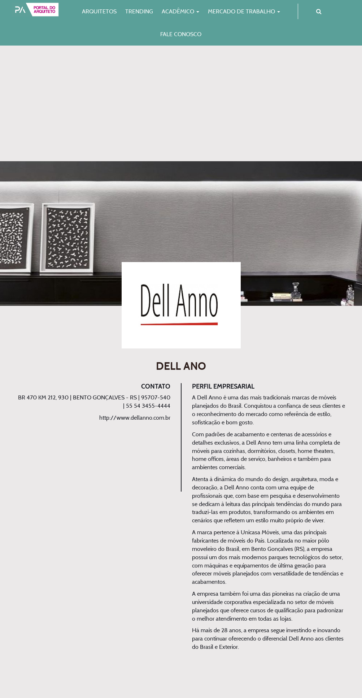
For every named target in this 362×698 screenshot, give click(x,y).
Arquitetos (99, 11)
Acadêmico (180, 11)
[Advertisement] (181, 103)
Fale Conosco (180, 34)
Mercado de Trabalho (244, 11)
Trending (139, 11)
